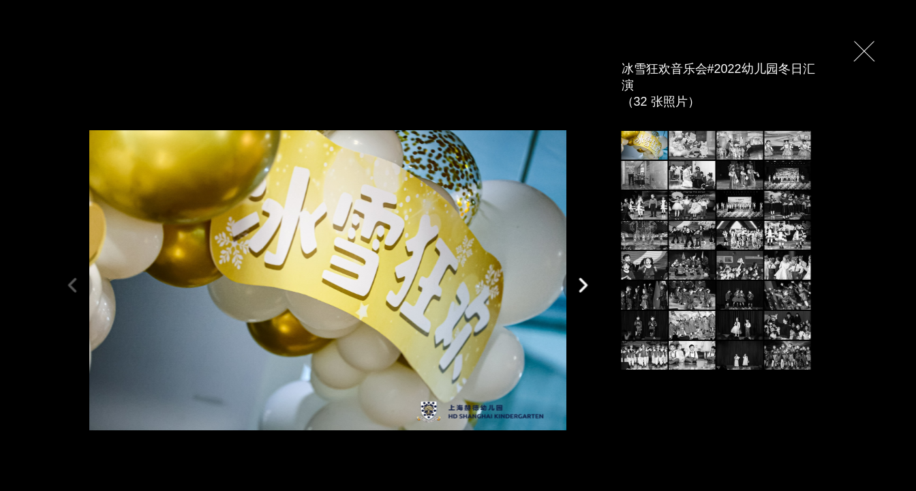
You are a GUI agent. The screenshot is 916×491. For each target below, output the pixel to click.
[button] (583, 285)
